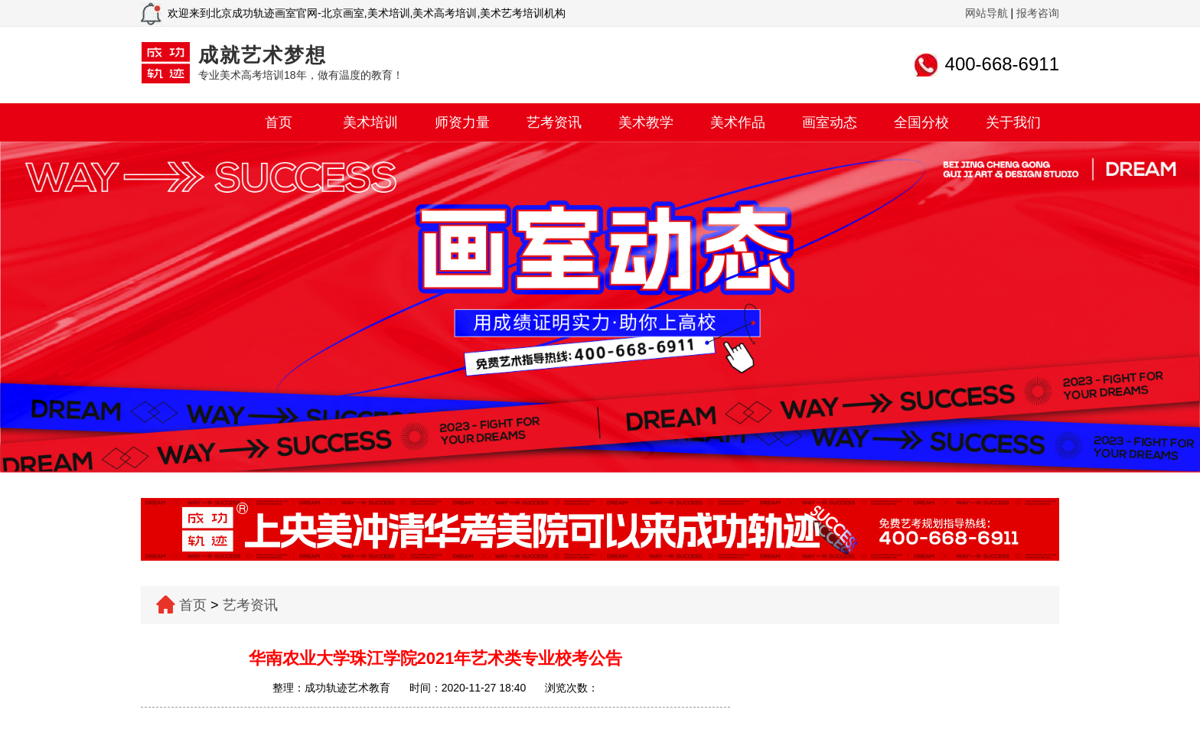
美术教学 (645, 122)
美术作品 (737, 122)
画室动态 (829, 122)
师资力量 (462, 122)
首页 (278, 122)
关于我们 (1013, 122)
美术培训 (370, 122)
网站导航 (986, 13)
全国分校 (921, 122)
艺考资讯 (554, 122)
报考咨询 (1037, 13)
